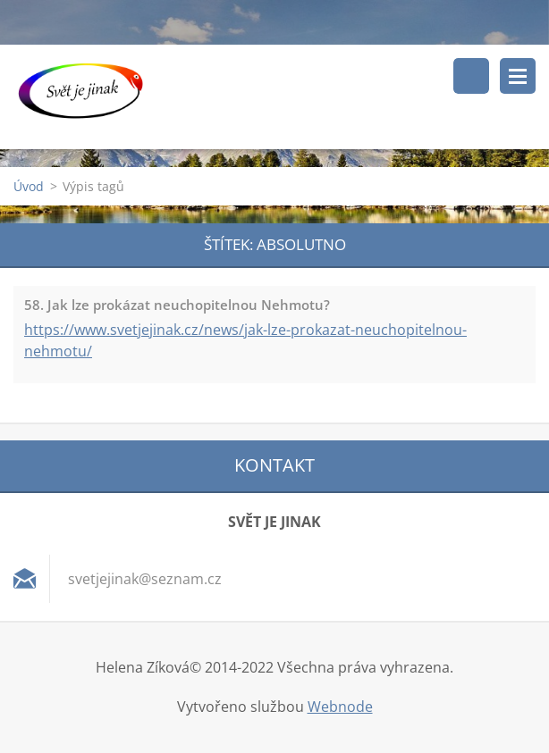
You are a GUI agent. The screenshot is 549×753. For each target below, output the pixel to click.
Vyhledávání (471, 76)
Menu (518, 76)
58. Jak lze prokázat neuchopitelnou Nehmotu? (177, 305)
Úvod (28, 186)
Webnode (340, 706)
